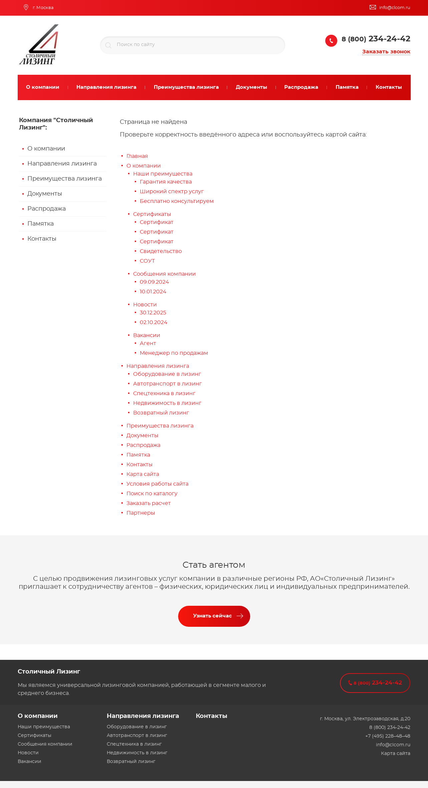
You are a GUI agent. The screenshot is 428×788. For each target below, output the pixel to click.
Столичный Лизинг (49, 672)
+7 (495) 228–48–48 (387, 736)
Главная (137, 156)
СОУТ (147, 261)
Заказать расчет (148, 503)
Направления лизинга (62, 164)
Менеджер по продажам (174, 353)
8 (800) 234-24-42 (389, 727)
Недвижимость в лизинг (167, 403)
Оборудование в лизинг (167, 374)
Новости (145, 304)
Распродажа (46, 209)
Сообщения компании (164, 274)
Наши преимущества (162, 174)
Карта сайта (142, 474)
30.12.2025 (153, 312)
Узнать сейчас (212, 615)
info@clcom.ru (393, 745)
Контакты (41, 239)
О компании (46, 149)
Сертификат (156, 222)
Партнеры (140, 513)
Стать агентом (214, 565)
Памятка (40, 224)
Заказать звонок (386, 51)
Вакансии (146, 335)
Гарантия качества (166, 182)
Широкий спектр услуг (172, 191)
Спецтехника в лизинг (164, 393)
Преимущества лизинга (64, 179)
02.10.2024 (153, 322)
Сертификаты (152, 214)
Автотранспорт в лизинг (167, 383)
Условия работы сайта (157, 484)
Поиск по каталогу (151, 493)
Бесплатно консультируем (177, 201)
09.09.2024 (154, 282)
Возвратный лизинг (161, 413)
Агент (148, 343)
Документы (44, 194)
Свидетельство (161, 251)
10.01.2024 (153, 291)
